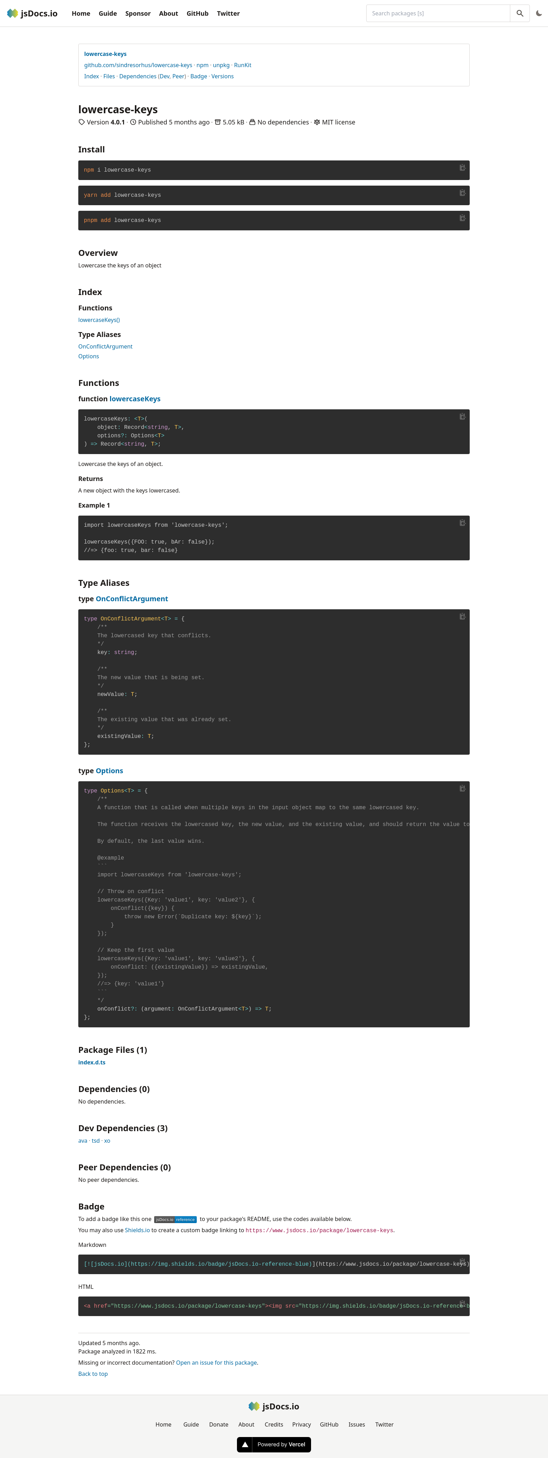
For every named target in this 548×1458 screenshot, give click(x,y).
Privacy (301, 1424)
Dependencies (138, 76)
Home (81, 13)
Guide (108, 13)
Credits (274, 1424)
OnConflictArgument (105, 346)
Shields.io (137, 1230)
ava (82, 1140)
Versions (222, 76)
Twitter (228, 13)
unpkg (221, 65)
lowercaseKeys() (99, 320)
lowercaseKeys (134, 398)
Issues (356, 1424)
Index (91, 76)
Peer (178, 76)
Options (88, 356)
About (168, 13)
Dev (165, 76)
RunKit (243, 65)
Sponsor (138, 13)
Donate (218, 1424)
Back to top (93, 1374)
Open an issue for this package (216, 1362)
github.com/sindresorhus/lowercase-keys (138, 65)
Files (109, 76)
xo (107, 1140)
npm (202, 65)
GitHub (198, 13)
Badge (198, 76)
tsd (96, 1140)
